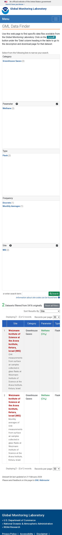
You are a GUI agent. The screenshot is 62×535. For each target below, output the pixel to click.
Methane (7, 108)
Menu (5, 19)
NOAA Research (12, 527)
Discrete (7, 203)
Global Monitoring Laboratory (28, 8)
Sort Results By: (31, 311)
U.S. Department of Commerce (19, 520)
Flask (5, 155)
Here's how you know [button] (14, 4)
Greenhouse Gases (12, 61)
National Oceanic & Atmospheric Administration (28, 523)
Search (54, 294)
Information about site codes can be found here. (38, 297)
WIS (4, 250)
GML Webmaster (42, 480)
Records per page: (43, 317)
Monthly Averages (11, 206)
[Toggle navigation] (56, 19)
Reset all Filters (51, 305)
